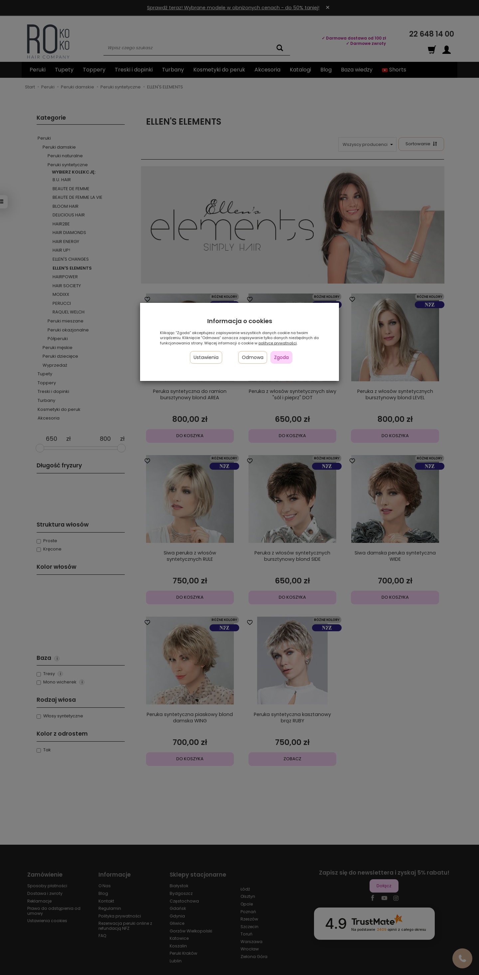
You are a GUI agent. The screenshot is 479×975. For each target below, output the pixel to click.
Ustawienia (206, 357)
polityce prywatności (277, 343)
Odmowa (252, 357)
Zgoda (281, 357)
